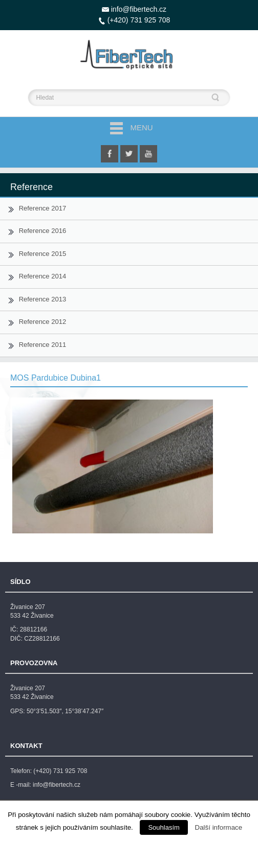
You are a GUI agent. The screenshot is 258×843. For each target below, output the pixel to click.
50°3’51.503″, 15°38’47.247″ (65, 711)
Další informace (219, 827)
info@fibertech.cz (138, 9)
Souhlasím (163, 827)
